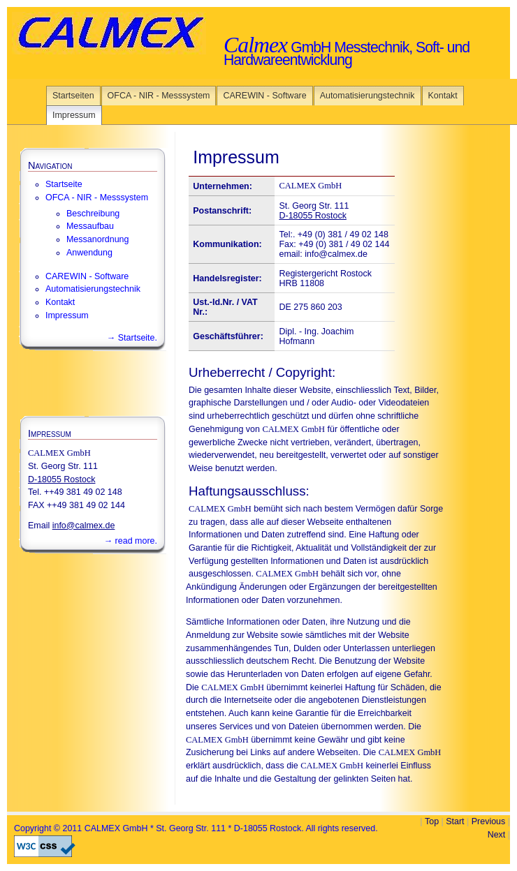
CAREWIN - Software (264, 95)
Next (497, 835)
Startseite (63, 184)
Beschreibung (92, 213)
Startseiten (73, 95)
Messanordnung (97, 239)
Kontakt (443, 95)
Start (455, 821)
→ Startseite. (132, 338)
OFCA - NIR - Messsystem (159, 95)
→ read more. (130, 541)
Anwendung (89, 253)
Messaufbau (90, 226)
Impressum (74, 115)
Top (432, 821)
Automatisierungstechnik (367, 95)
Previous (489, 821)
